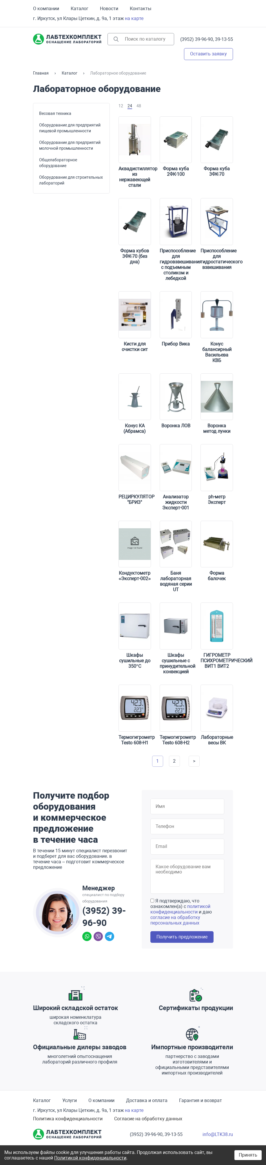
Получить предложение (181, 937)
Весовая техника (55, 113)
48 (138, 106)
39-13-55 (224, 39)
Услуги (69, 1100)
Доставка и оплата (146, 1100)
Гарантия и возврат (200, 1100)
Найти (116, 39)
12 (121, 106)
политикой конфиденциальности (180, 909)
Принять (248, 1155)
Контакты (140, 8)
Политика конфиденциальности (68, 1118)
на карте (134, 18)
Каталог (79, 8)
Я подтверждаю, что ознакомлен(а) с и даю (181, 912)
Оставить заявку (208, 54)
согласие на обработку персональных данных (175, 920)
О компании (46, 8)
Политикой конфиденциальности (90, 1158)
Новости (109, 8)
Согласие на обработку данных (148, 1118)
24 (129, 106)
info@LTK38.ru (218, 1134)
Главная (41, 73)
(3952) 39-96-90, (197, 39)
